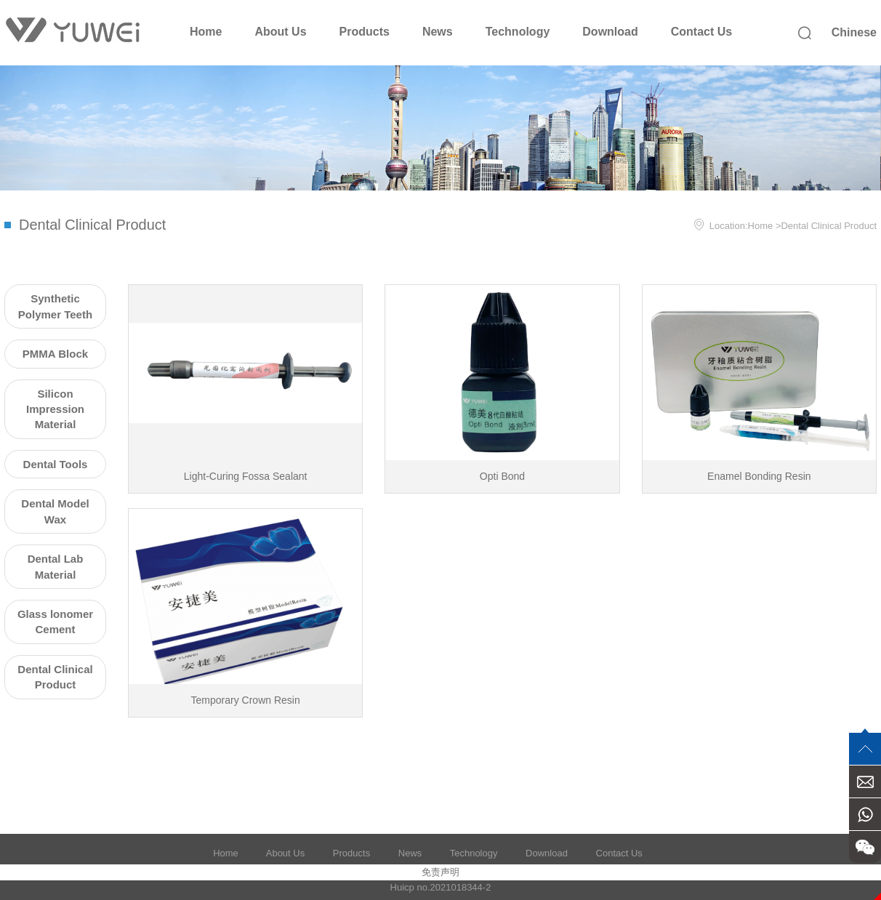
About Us (280, 31)
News (437, 31)
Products (364, 31)
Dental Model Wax (55, 511)
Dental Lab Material (56, 566)
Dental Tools (55, 464)
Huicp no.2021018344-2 (440, 887)
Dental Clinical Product (829, 225)
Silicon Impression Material (55, 409)
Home (206, 31)
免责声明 (440, 872)
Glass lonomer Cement (55, 621)
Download (609, 31)
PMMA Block (55, 353)
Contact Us (701, 31)
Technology (518, 31)
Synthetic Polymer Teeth (55, 306)
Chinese (854, 32)
